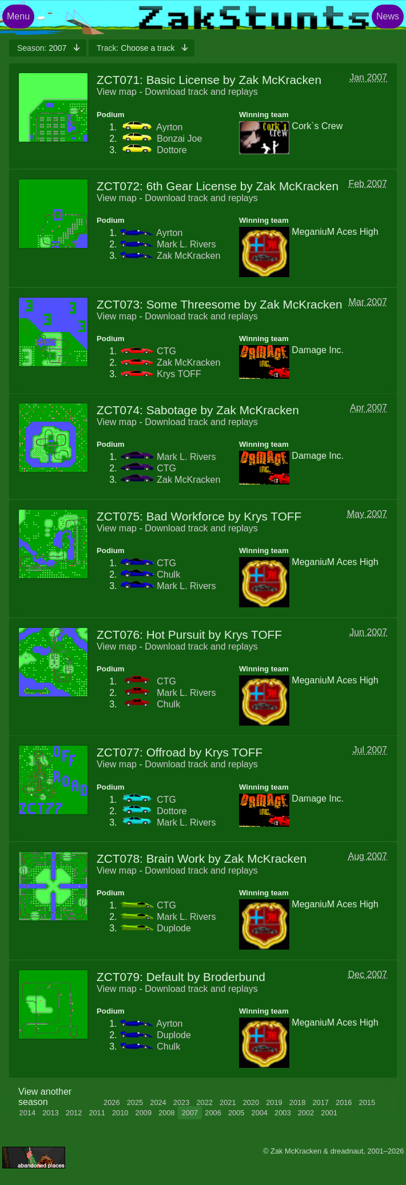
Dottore (171, 150)
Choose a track (137, 48)
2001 (329, 1112)
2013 (50, 1112)
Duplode (174, 928)
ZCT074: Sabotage (147, 410)
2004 (260, 1112)
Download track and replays (201, 92)
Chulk (168, 574)
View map (117, 92)
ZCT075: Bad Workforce (161, 516)
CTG (166, 351)
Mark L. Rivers (186, 244)
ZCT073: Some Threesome (169, 304)
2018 (297, 1102)
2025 (135, 1102)
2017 (320, 1102)
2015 (367, 1102)
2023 (181, 1102)
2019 (274, 1102)
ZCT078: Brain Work (151, 858)
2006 (213, 1112)
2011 (97, 1112)
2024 (158, 1102)
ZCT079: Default (140, 976)
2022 (204, 1102)
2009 (144, 1112)
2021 (228, 1102)
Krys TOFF (179, 374)
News (387, 16)
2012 (74, 1112)
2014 (27, 1112)
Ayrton (169, 127)
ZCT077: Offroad (141, 752)
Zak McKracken (188, 256)
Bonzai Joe (179, 138)
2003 (282, 1112)
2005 (236, 1112)
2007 (43, 48)
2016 (344, 1102)
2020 (251, 1102)
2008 (166, 1112)
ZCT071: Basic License (158, 79)
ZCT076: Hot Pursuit (151, 634)
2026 (112, 1102)
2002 (306, 1112)
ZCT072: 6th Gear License (167, 186)
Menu (18, 16)
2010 (120, 1112)
